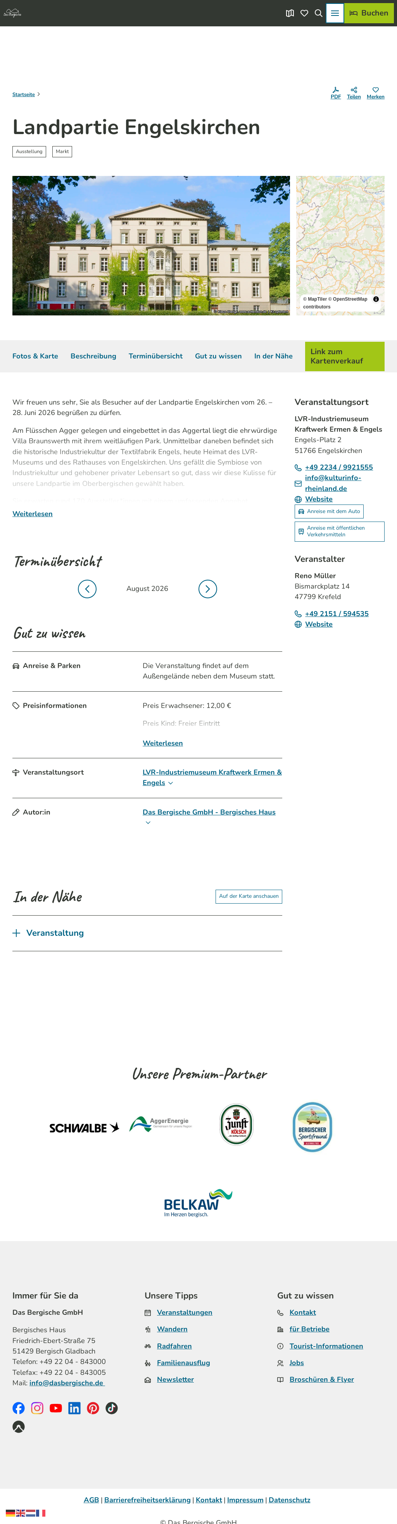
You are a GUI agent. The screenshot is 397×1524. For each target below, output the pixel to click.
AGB (91, 1500)
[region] (340, 245)
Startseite (23, 94)
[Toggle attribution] (376, 299)
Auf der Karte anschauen (249, 896)
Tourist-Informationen (326, 1346)
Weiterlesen (32, 514)
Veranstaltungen (184, 1312)
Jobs (297, 1362)
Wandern (172, 1329)
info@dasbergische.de (67, 1383)
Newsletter (175, 1379)
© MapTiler (315, 299)
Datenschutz (290, 1500)
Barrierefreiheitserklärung (147, 1500)
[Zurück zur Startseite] (12, 13)
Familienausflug (183, 1362)
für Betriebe (310, 1329)
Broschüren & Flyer (322, 1379)
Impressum (245, 1500)
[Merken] (376, 94)
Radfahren (174, 1346)
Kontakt (303, 1312)
